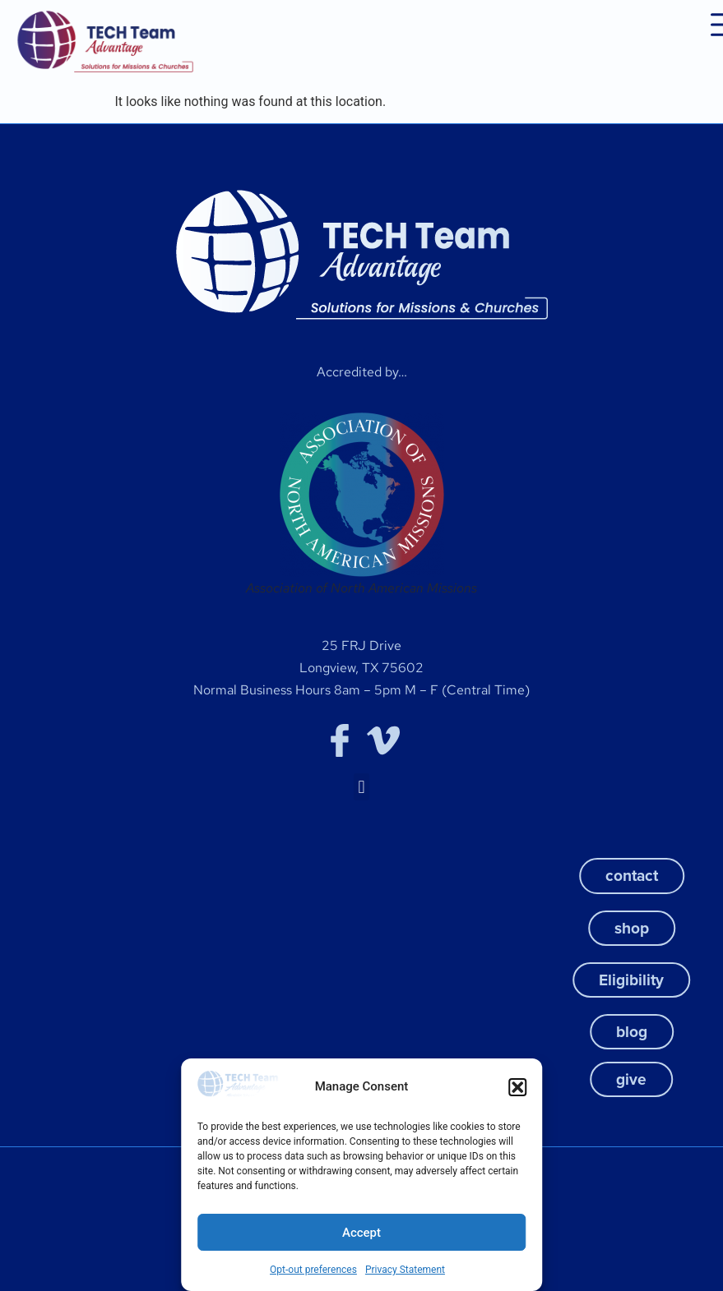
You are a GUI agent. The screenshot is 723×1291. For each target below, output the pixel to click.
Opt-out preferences (313, 1269)
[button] (517, 1087)
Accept (361, 1232)
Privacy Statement (405, 1269)
